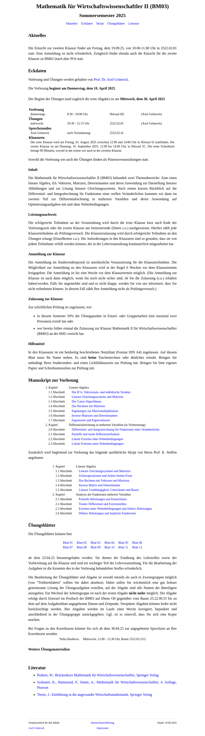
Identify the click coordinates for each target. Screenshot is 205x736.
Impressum (102, 728)
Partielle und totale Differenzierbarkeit (96, 434)
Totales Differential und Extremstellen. (103, 504)
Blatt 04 (109, 542)
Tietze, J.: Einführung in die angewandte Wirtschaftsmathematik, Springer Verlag (94, 694)
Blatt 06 (137, 542)
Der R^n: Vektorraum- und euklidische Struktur (101, 392)
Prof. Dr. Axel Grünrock (111, 79)
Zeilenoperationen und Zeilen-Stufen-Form (105, 475)
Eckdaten (87, 23)
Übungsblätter (116, 23)
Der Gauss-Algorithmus (86, 401)
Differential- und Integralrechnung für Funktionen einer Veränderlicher (116, 429)
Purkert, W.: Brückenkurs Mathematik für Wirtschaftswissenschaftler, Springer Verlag (98, 675)
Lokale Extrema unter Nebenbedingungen (97, 443)
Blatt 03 (96, 542)
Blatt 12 (137, 547)
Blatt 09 (96, 547)
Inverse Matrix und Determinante (99, 485)
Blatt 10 (109, 547)
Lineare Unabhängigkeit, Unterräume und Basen (109, 490)
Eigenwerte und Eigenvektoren (91, 420)
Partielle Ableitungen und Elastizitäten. (103, 499)
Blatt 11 (123, 547)
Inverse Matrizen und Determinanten (94, 415)
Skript (100, 23)
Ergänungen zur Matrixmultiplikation (95, 411)
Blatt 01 (68, 542)
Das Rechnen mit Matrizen (88, 406)
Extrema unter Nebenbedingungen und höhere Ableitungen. (116, 508)
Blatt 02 (82, 542)
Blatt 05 (123, 542)
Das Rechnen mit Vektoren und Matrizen (104, 480)
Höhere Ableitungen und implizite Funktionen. (108, 513)
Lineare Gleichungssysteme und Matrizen (97, 397)
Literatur (133, 23)
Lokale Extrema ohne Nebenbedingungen (97, 439)
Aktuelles (72, 23)
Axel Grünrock (36, 728)
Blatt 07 (68, 547)
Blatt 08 (82, 547)
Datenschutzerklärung (102, 722)
